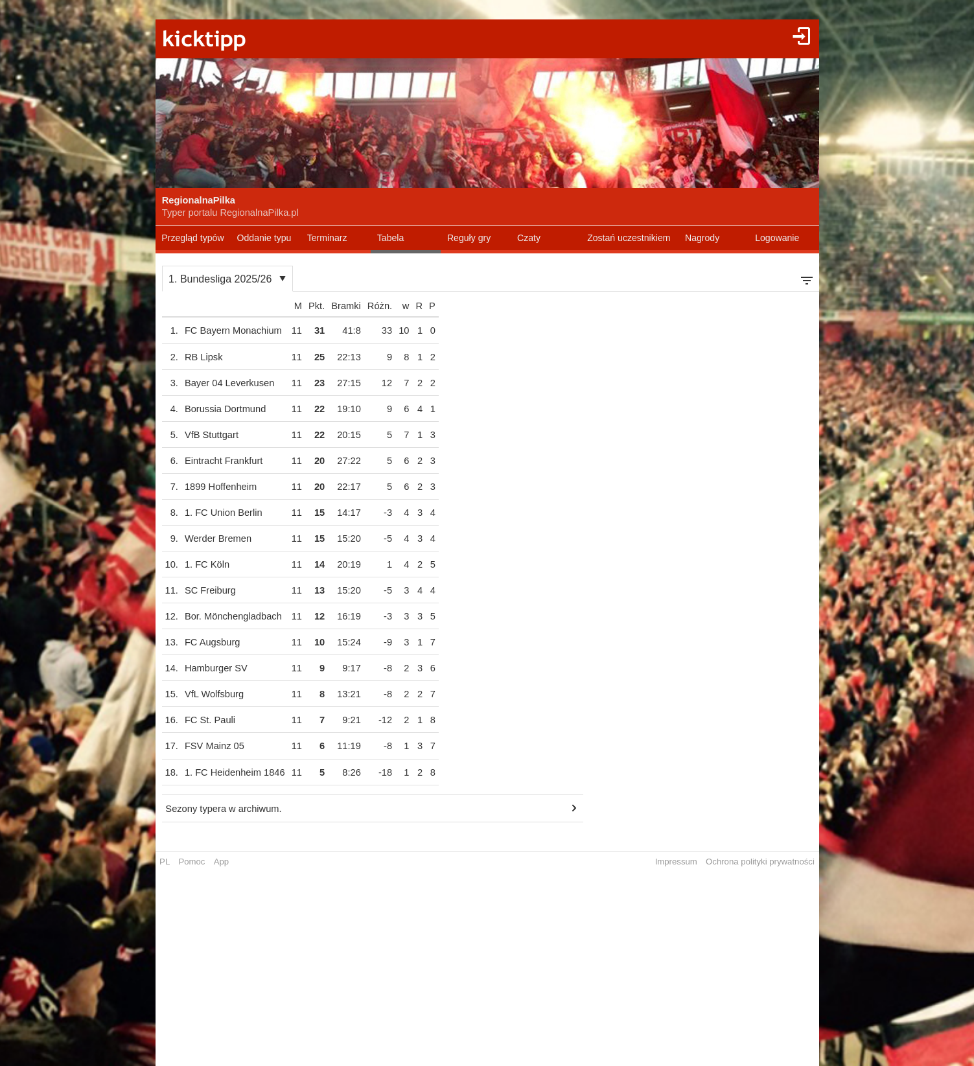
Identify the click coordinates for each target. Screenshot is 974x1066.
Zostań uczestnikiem (628, 238)
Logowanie (777, 238)
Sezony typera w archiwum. (223, 809)
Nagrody (702, 238)
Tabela (390, 238)
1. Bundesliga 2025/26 (220, 278)
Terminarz (327, 238)
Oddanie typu (264, 238)
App (221, 861)
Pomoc (191, 861)
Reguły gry (469, 238)
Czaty (528, 238)
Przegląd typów (192, 238)
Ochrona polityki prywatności (760, 861)
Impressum (676, 861)
